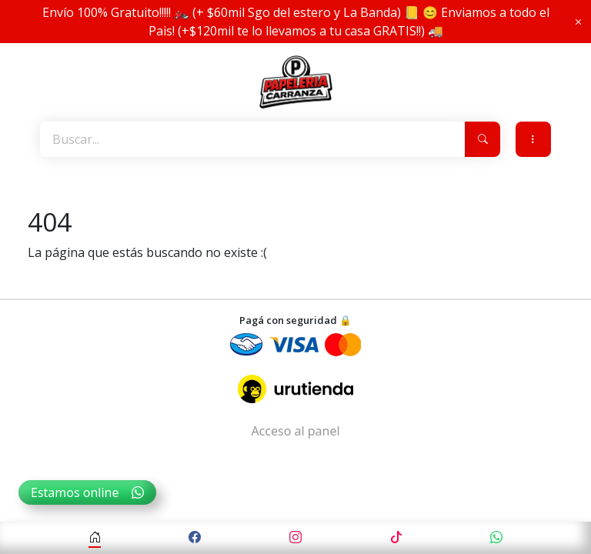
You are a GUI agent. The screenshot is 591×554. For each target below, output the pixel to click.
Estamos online (87, 492)
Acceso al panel (295, 430)
